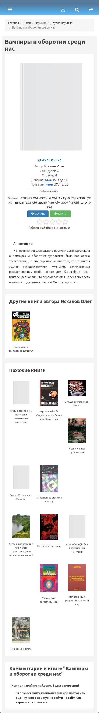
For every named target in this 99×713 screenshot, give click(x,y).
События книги (49, 191)
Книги (27, 23)
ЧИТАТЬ (60, 214)
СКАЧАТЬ (38, 214)
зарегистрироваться (31, 702)
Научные (41, 23)
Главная (13, 23)
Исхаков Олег (54, 166)
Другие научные (61, 23)
